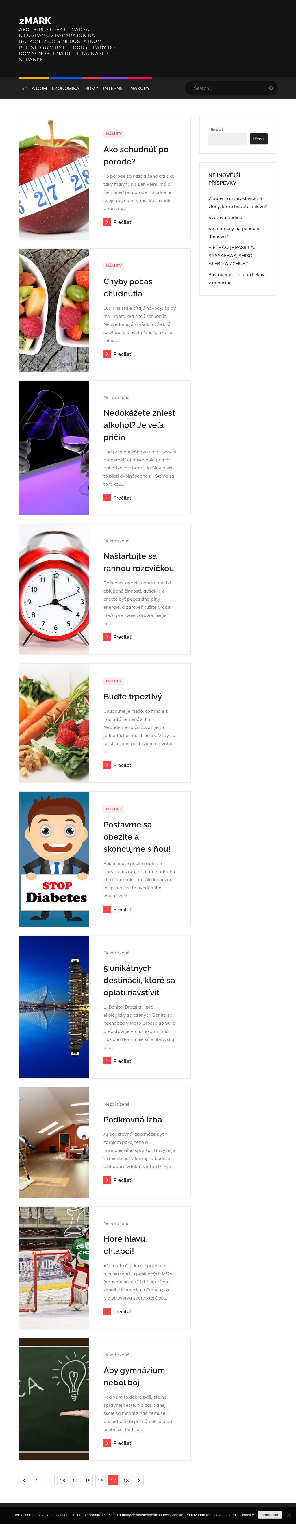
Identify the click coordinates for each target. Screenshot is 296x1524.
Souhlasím (270, 1515)
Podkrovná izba (132, 1119)
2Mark (35, 20)
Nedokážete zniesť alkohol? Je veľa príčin (139, 425)
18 (126, 1480)
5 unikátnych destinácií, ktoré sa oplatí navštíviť (139, 980)
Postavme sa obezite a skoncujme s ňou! (137, 837)
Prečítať (117, 222)
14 (75, 1480)
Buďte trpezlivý (132, 696)
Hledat (215, 129)
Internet (114, 88)
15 (88, 1480)
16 (100, 1480)
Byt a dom (34, 88)
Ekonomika (65, 88)
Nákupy (140, 88)
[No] (289, 1515)
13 (62, 1480)
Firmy (91, 88)
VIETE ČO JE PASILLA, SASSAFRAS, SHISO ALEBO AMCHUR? (231, 255)
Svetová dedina (225, 217)
